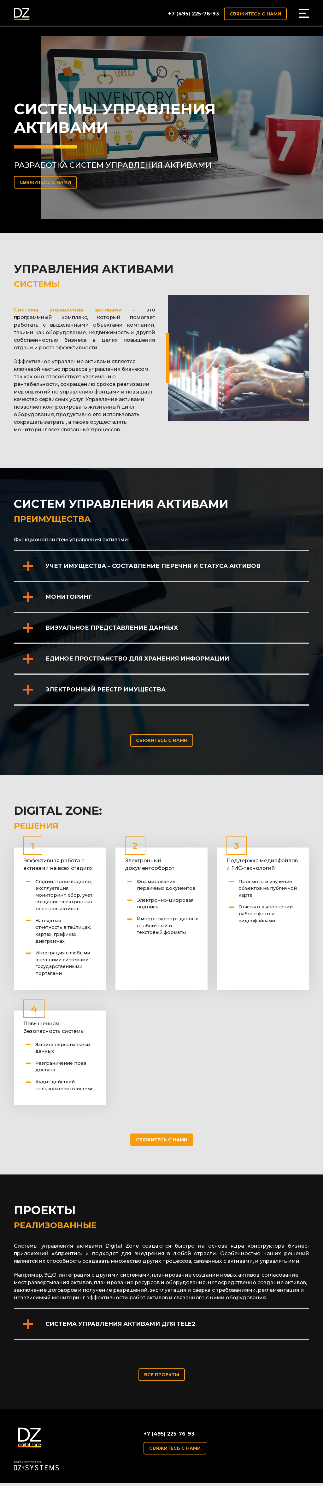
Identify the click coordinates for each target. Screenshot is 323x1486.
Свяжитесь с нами (255, 14)
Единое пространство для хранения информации (137, 658)
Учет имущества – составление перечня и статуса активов (153, 565)
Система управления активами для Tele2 (120, 1323)
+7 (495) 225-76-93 (193, 14)
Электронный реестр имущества (105, 689)
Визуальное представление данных (111, 627)
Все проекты (161, 1375)
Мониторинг (68, 596)
